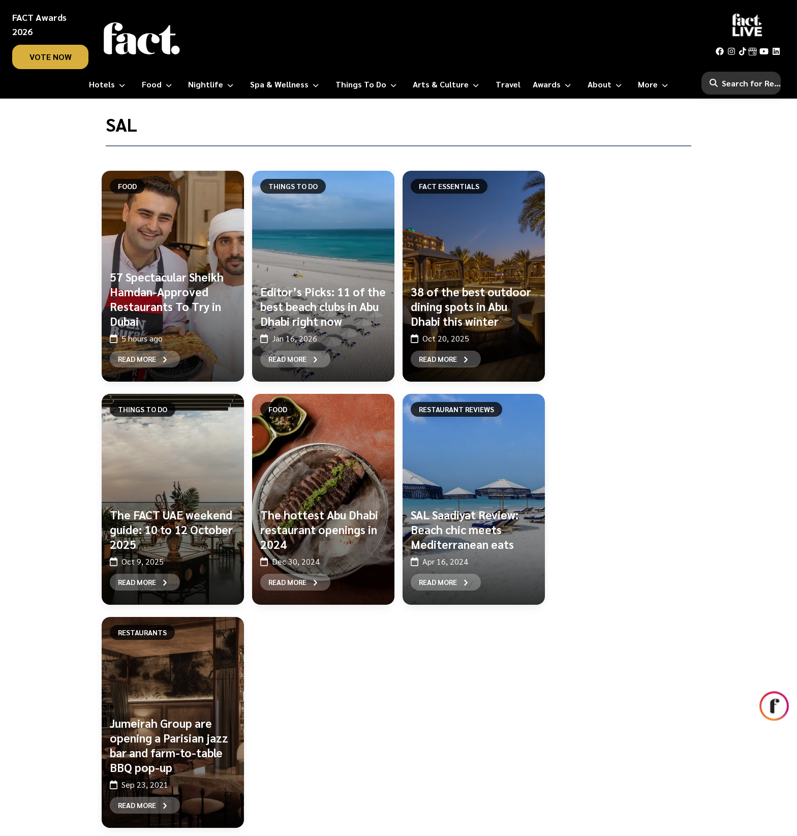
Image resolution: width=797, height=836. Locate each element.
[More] (655, 84)
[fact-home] (141, 38)
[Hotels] (109, 84)
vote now (50, 56)
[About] (607, 84)
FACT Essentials (449, 186)
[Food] (159, 84)
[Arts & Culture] (448, 84)
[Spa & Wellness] (286, 84)
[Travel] (508, 84)
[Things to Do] (368, 84)
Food (127, 186)
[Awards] (554, 84)
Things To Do (293, 186)
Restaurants (142, 632)
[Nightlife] (212, 84)
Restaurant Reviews (456, 409)
